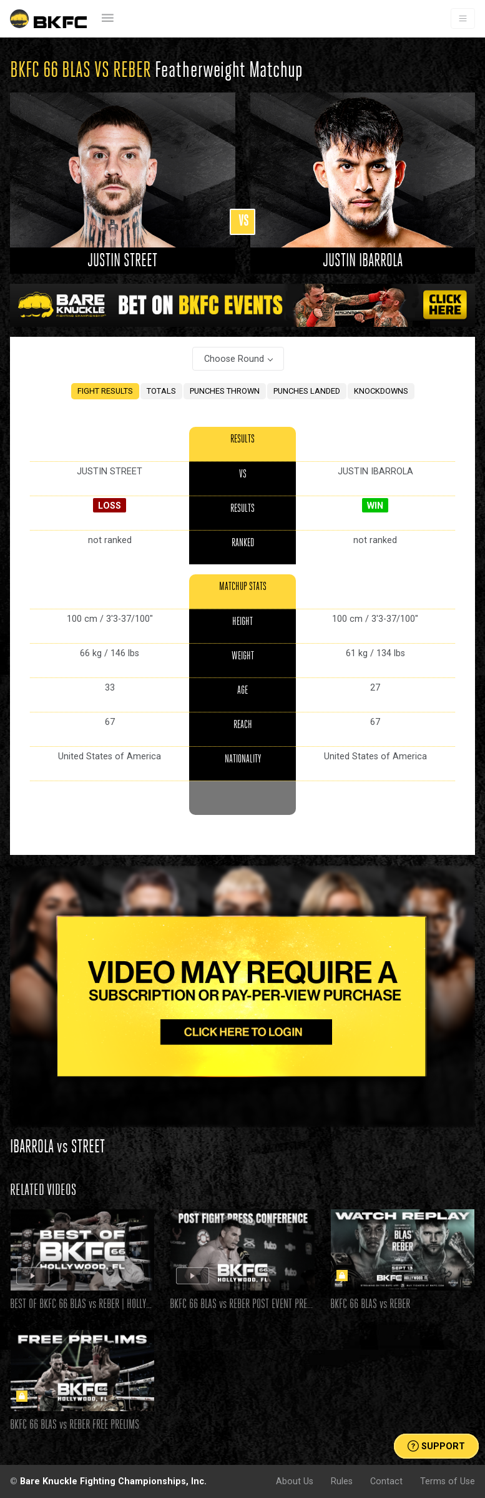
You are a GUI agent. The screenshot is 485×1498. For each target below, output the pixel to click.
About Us (294, 1481)
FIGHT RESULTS (105, 391)
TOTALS (161, 391)
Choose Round (234, 359)
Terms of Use (447, 1481)
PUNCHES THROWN (225, 391)
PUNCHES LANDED (306, 391)
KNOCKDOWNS (381, 391)
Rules (342, 1481)
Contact (386, 1481)
